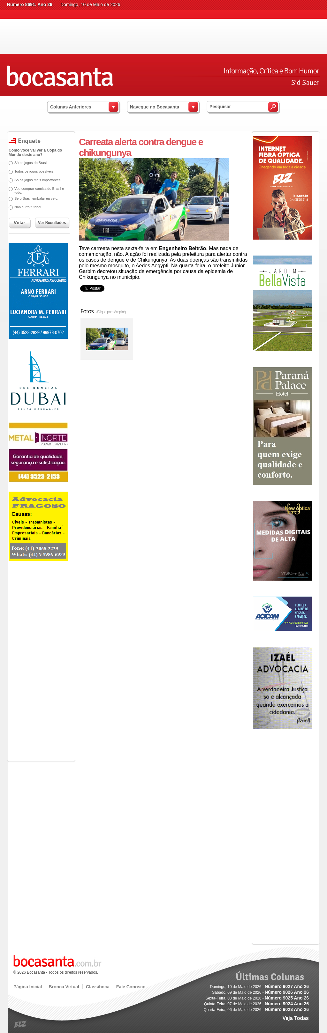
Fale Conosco (131, 986)
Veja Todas (296, 1018)
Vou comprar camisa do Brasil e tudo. (39, 190)
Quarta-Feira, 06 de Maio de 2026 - (256, 1009)
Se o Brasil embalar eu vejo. (36, 198)
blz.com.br (20, 1024)
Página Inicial (27, 986)
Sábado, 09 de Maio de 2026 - (260, 992)
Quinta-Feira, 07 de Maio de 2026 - (256, 1004)
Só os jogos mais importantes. (37, 180)
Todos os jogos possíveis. (34, 171)
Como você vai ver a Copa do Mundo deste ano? (35, 152)
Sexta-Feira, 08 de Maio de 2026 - (257, 998)
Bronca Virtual (64, 986)
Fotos (102, 311)
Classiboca (98, 986)
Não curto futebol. (28, 207)
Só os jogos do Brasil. (31, 163)
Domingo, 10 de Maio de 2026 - (259, 987)
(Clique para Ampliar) (111, 312)
